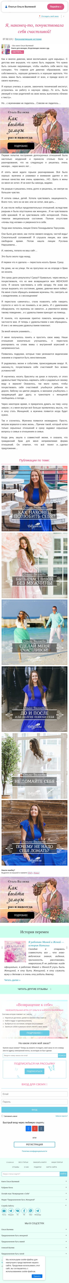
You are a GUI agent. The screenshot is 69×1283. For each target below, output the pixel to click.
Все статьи (23, 1162)
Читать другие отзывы (34, 989)
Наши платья (57, 1162)
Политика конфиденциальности (34, 1151)
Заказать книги (39, 1162)
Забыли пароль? (62, 1116)
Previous (2, 947)
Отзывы (15, 1167)
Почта (4, 1212)
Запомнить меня (9, 1116)
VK (17, 1212)
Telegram (11, 1212)
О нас (26, 1167)
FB (24, 1212)
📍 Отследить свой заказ (49, 16)
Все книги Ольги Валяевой (39, 49)
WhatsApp (37, 1212)
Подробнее (34, 1033)
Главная (10, 1162)
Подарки (37, 1167)
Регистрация (34, 1144)
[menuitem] (34, 1182)
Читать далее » (12, 980)
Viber (30, 1212)
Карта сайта (51, 1167)
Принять (37, 1276)
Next (66, 947)
